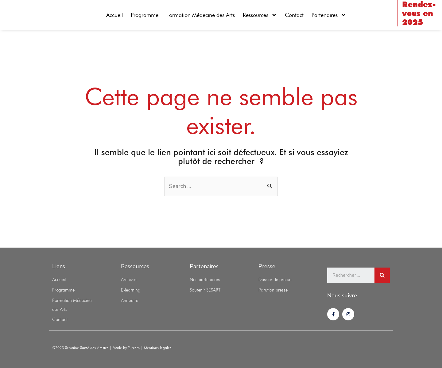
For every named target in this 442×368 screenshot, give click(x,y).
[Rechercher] (382, 275)
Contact (294, 15)
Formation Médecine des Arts (200, 15)
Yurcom (134, 347)
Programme (144, 15)
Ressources (260, 15)
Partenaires (329, 15)
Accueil (114, 15)
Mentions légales (157, 347)
